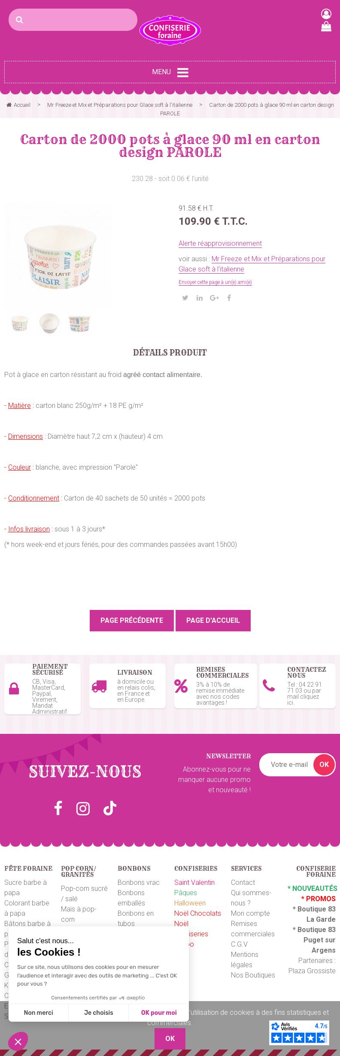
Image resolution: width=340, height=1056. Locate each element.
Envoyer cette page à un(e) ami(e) (215, 282)
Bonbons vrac (139, 882)
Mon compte (250, 913)
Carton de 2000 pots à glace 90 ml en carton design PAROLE (170, 145)
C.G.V (239, 944)
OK (324, 764)
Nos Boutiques (253, 975)
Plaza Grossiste (312, 971)
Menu (170, 72)
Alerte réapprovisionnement (220, 243)
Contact (243, 882)
